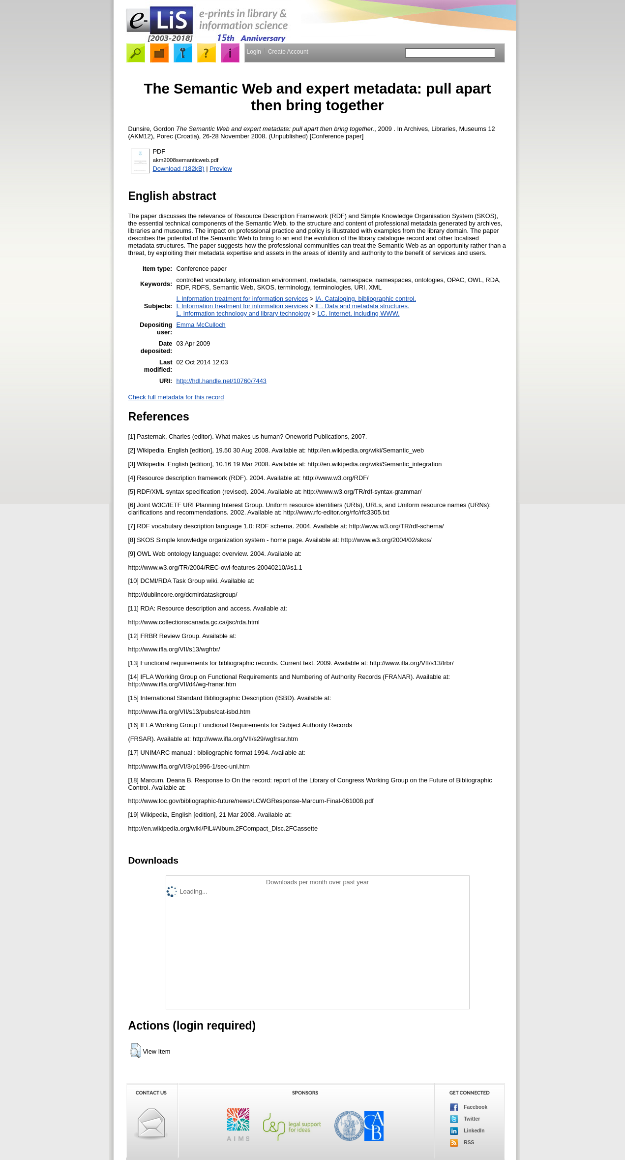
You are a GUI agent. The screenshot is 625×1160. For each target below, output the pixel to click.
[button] (135, 1050)
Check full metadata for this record (176, 397)
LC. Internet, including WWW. (358, 313)
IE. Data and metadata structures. (362, 306)
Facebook (469, 1107)
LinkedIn (467, 1131)
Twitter (465, 1119)
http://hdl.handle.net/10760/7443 (221, 381)
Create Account (288, 51)
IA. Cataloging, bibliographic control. (365, 298)
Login (254, 51)
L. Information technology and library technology (243, 313)
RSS (462, 1143)
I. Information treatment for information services (242, 298)
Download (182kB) (179, 168)
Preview (220, 168)
